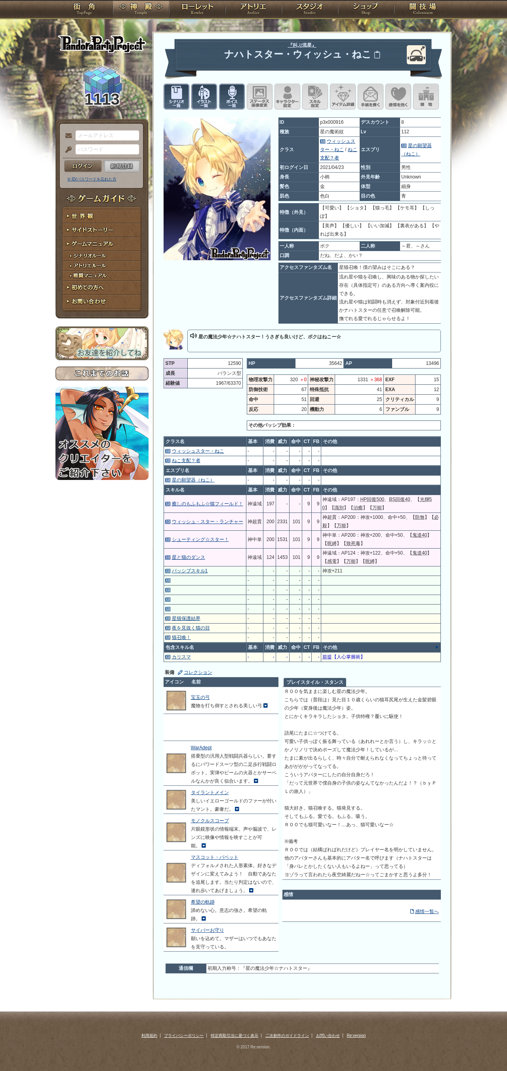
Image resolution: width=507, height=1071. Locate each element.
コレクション (198, 672)
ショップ (366, 10)
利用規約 (149, 1035)
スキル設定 (315, 96)
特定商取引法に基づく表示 (234, 1035)
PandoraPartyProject (102, 44)
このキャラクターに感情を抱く (398, 96)
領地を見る (426, 96)
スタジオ (310, 10)
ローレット (197, 10)
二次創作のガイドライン (287, 1035)
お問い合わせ (102, 302)
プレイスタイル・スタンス (314, 682)
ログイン (83, 166)
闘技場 (423, 10)
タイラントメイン (210, 792)
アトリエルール (102, 266)
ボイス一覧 (232, 96)
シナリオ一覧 (176, 96)
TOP (84, 10)
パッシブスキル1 (190, 571)
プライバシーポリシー (184, 1035)
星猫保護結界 (186, 618)
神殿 (141, 10)
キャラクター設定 (287, 96)
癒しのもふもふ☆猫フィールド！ (207, 504)
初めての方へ (102, 288)
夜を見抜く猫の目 (191, 628)
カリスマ (181, 657)
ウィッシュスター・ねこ (198, 451)
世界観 (102, 216)
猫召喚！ (181, 637)
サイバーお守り (207, 930)
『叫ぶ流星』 (302, 45)
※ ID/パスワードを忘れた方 (91, 179)
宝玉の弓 (200, 697)
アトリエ (253, 10)
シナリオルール (102, 256)
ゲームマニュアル (102, 244)
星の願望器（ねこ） (193, 480)
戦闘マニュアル (102, 276)
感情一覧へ (427, 911)
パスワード (66, 150)
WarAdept (201, 747)
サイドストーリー (102, 230)
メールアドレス (66, 136)
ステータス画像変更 (260, 96)
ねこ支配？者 (186, 460)
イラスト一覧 (204, 96)
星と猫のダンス (188, 557)
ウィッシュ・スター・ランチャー (207, 521)
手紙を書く (370, 96)
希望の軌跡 (203, 902)
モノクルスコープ (210, 820)
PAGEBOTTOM (487, 1049)
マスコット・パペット (214, 857)
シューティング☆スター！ (200, 539)
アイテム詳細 (343, 96)
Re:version (356, 1035)
